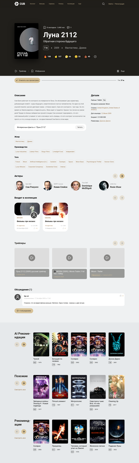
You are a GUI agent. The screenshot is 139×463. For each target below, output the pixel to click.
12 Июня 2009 (106, 113)
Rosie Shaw (115, 187)
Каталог (32, 4)
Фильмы (42, 4)
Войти (111, 4)
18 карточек (49, 225)
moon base (80, 162)
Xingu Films (46, 152)
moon (25, 162)
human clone (109, 162)
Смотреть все (20, 390)
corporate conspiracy (35, 167)
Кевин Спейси (60, 187)
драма (82, 47)
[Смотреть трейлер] (20, 71)
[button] (122, 176)
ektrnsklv (20, 218)
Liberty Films (34, 152)
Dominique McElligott (87, 187)
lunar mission (20, 167)
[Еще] (120, 71)
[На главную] (19, 4)
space (71, 162)
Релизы (61, 4)
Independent (70, 152)
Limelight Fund (58, 152)
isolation (53, 162)
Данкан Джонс (105, 121)
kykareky (48, 218)
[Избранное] (38, 71)
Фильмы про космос (26, 221)
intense (62, 167)
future (18, 162)
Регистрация (119, 4)
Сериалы (52, 4)
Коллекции (70, 4)
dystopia (62, 162)
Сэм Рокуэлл (32, 187)
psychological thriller (94, 162)
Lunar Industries (21, 152)
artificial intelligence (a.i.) (38, 162)
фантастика (71, 47)
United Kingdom (102, 108)
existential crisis (51, 167)
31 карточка (21, 225)
